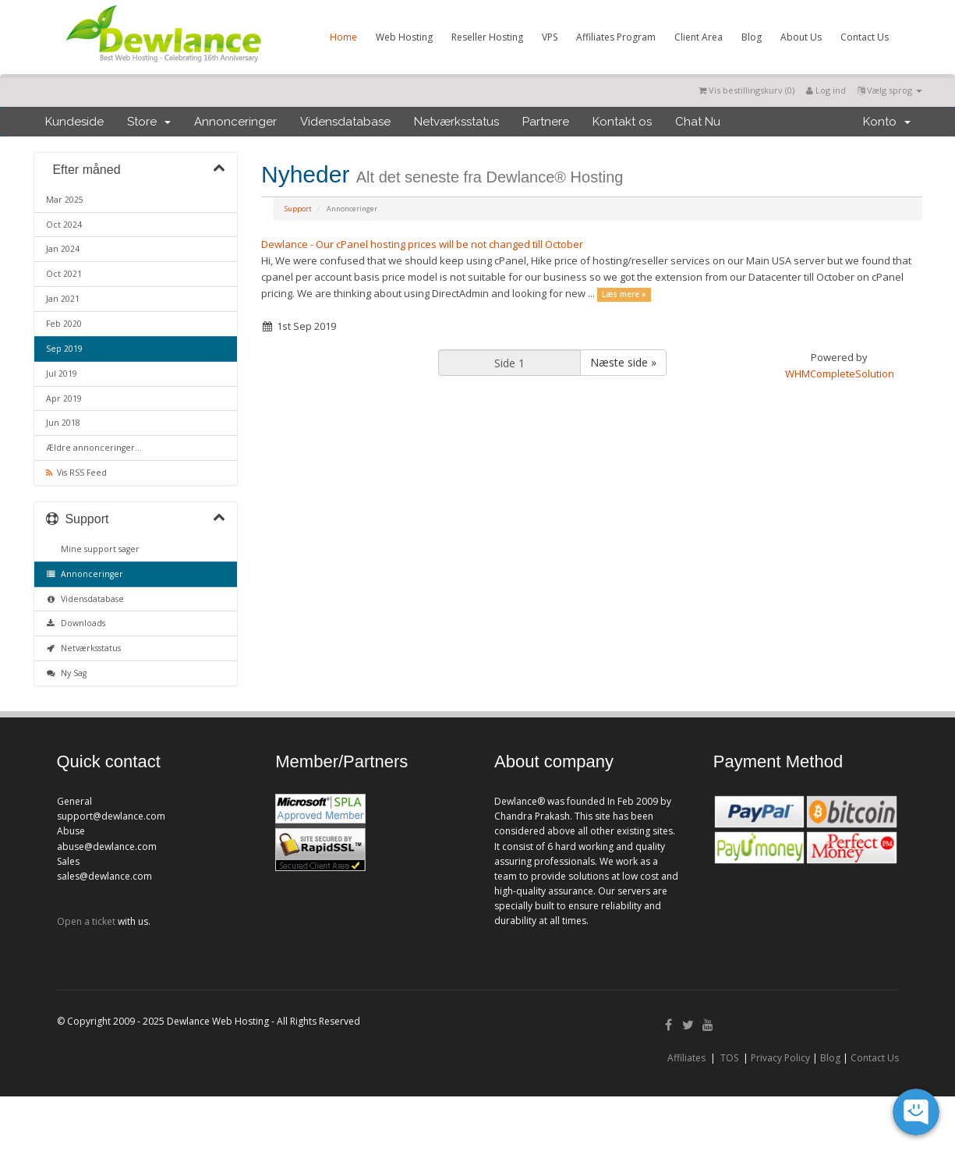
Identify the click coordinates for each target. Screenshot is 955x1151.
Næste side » (623, 362)
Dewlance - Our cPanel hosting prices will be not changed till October (422, 244)
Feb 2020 (64, 323)
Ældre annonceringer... (94, 447)
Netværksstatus (456, 122)
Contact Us (864, 37)
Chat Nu (697, 122)
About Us (801, 37)
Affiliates (686, 1057)
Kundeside (74, 122)
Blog (751, 37)
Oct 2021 (64, 273)
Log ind (826, 90)
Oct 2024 (64, 224)
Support (298, 209)
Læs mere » (624, 294)
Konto (887, 122)
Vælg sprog (890, 90)
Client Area (698, 37)
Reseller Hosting (487, 37)
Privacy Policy (780, 1057)
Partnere (545, 122)
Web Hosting (404, 37)
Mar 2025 (64, 199)
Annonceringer (235, 122)
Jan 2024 (63, 248)
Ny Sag (66, 673)
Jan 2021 (63, 298)
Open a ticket (86, 921)
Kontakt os (622, 122)
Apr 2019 (64, 398)
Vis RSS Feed (76, 472)
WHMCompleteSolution (839, 374)
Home (343, 37)
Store (149, 122)
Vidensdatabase (345, 122)
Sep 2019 (64, 348)
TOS (729, 1057)
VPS (549, 37)
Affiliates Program (616, 37)
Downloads (76, 623)
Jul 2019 (61, 373)
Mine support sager (98, 549)
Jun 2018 (63, 422)
